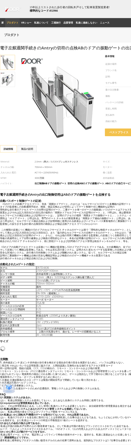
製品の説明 (27, 148)
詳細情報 (8, 148)
